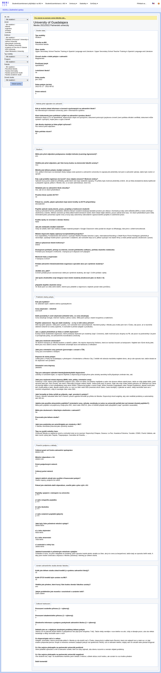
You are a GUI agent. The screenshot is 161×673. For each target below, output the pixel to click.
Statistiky (83, 3)
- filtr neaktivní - (16, 25)
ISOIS (5, 10)
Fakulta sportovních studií (16, 73)
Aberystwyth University (16, 44)
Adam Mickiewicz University (16, 51)
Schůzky (93, 3)
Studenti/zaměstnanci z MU (55, 3)
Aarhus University (16, 41)
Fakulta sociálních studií (16, 75)
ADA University (16, 49)
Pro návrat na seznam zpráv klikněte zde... (50, 18)
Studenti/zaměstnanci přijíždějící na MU (26, 3)
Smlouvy (72, 3)
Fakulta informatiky (16, 71)
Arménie (16, 31)
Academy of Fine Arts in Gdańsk (16, 47)
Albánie (16, 27)
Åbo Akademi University (16, 45)
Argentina (16, 29)
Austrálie (16, 32)
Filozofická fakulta (16, 69)
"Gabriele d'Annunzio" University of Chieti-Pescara (16, 40)
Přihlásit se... (141, 3)
